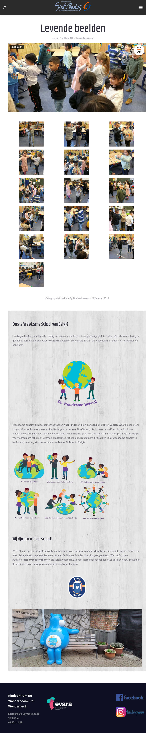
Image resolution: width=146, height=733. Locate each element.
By (79, 298)
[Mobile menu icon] (141, 8)
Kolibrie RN (16, 47)
